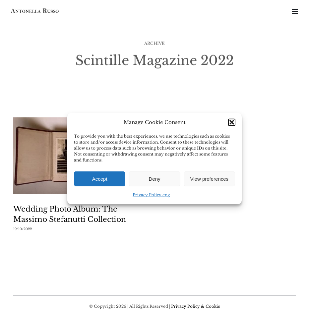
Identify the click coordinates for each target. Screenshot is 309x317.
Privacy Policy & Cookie (195, 306)
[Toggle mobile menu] (295, 11)
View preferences (209, 179)
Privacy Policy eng (151, 194)
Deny (154, 179)
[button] (231, 122)
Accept (99, 179)
